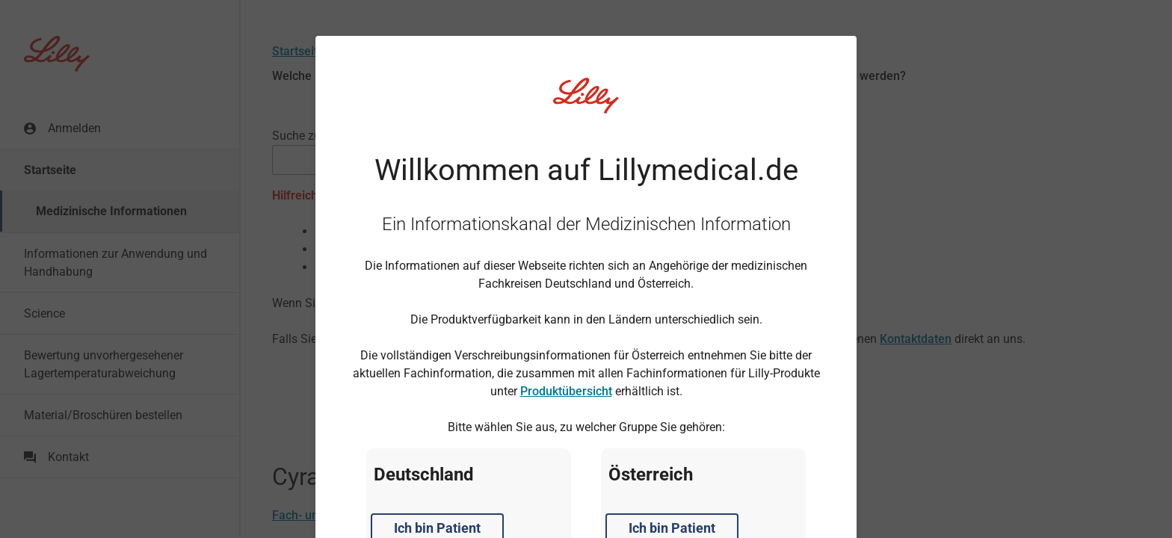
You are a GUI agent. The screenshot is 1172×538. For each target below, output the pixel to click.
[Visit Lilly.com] (586, 105)
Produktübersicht (566, 391)
